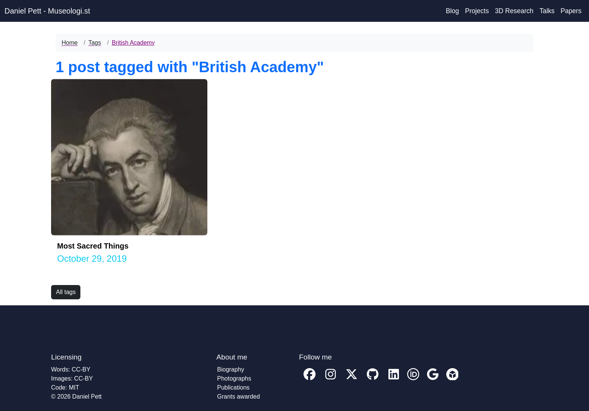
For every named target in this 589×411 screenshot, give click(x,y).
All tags (66, 292)
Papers (570, 11)
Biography (230, 369)
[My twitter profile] (351, 379)
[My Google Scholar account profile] (432, 379)
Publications (233, 387)
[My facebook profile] (309, 379)
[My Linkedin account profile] (393, 379)
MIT (74, 387)
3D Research (514, 11)
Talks (546, 11)
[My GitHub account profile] (372, 379)
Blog (452, 11)
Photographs (234, 378)
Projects (477, 11)
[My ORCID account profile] (413, 379)
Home (70, 42)
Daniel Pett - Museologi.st (47, 11)
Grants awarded (238, 396)
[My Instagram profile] (330, 379)
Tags (94, 42)
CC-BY (81, 369)
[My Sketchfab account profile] (452, 379)
